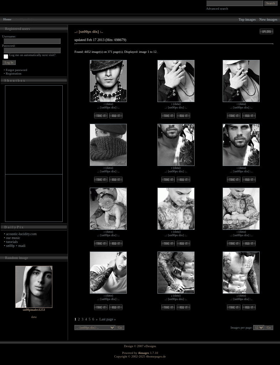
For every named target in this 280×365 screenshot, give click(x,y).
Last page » (107, 319)
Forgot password (16, 70)
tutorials (12, 242)
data (109, 104)
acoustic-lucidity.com (21, 234)
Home (7, 19)
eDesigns (150, 346)
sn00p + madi (16, 246)
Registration (13, 73)
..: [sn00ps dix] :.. (108, 107)
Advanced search (217, 8)
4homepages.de (156, 356)
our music (13, 238)
